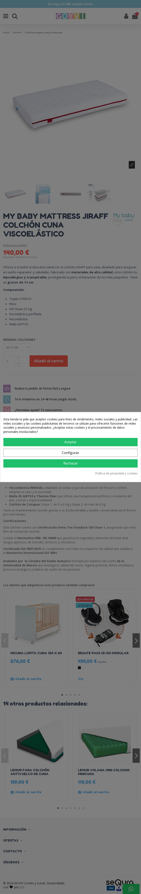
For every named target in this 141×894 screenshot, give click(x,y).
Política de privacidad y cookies (116, 473)
